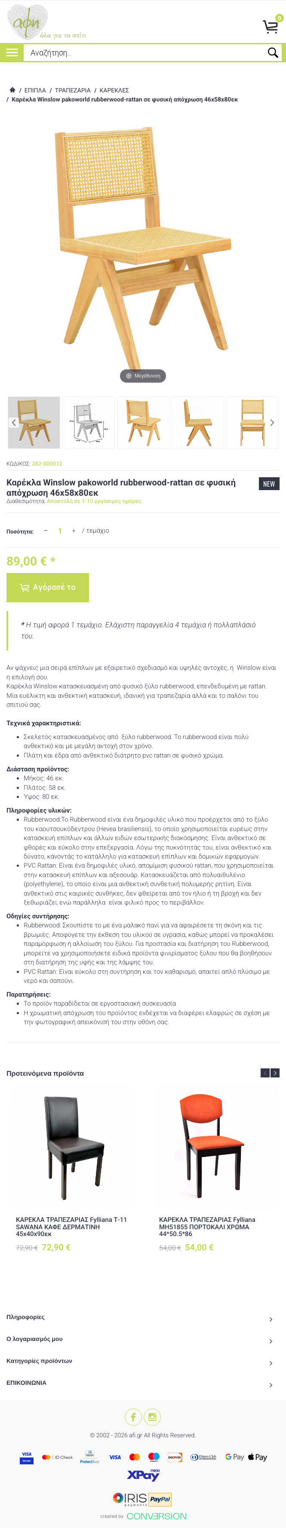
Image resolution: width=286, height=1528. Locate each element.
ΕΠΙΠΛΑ (35, 90)
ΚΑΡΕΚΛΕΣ (114, 90)
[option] (72, 1176)
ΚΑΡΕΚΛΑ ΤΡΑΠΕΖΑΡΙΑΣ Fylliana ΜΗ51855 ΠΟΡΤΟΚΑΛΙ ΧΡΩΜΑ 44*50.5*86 (207, 1227)
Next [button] (275, 1072)
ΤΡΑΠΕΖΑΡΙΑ (73, 90)
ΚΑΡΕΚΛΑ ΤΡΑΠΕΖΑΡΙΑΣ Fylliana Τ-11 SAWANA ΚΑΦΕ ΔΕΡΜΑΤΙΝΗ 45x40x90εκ (71, 1227)
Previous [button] (265, 1072)
